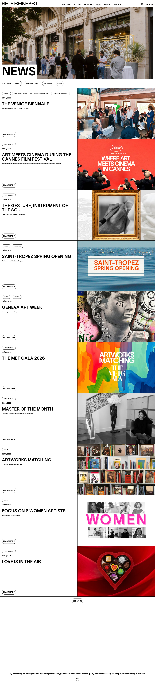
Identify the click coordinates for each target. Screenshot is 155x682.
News (98, 4)
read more (9, 134)
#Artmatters (32, 83)
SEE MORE (77, 601)
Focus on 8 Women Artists (34, 511)
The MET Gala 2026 (23, 358)
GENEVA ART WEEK (22, 307)
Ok (77, 678)
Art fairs (47, 83)
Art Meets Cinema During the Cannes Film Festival (36, 157)
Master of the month (27, 409)
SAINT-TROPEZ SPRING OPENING (36, 256)
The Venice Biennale (25, 104)
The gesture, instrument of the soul (35, 208)
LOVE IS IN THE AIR (21, 562)
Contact (117, 4)
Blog (59, 83)
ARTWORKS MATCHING (26, 460)
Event (17, 83)
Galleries (66, 4)
